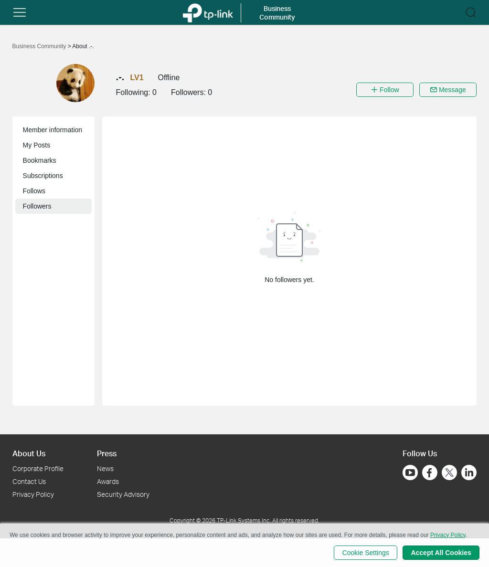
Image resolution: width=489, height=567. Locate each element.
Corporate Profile (38, 468)
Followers (37, 206)
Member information (53, 130)
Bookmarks (39, 160)
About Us (28, 453)
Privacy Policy (33, 494)
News (105, 468)
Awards (108, 481)
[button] (19, 12)
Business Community (40, 46)
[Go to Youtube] (410, 472)
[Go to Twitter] (449, 473)
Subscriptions (43, 175)
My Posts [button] (37, 145)
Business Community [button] (277, 12)
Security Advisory (123, 494)
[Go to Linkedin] (469, 472)
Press (107, 453)
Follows (34, 191)
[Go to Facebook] (429, 472)
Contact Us (29, 481)
